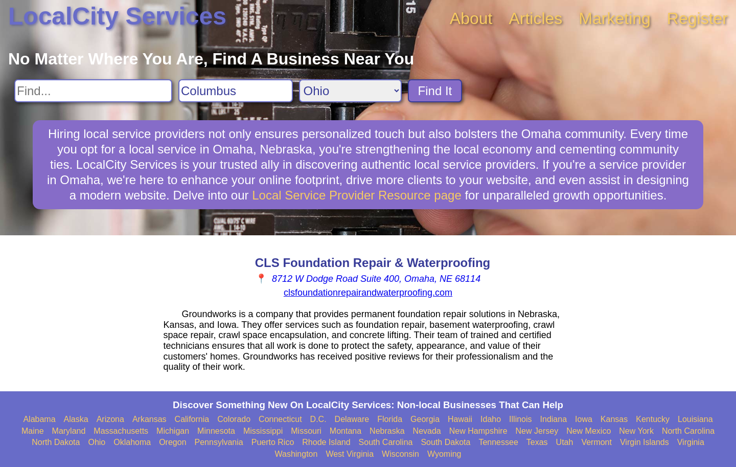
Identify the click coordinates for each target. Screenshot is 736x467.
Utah (564, 442)
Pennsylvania (219, 442)
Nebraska (387, 431)
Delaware (352, 419)
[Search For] (93, 90)
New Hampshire (478, 431)
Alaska (76, 419)
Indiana (553, 419)
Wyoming (444, 454)
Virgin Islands (644, 442)
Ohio (96, 442)
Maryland (69, 431)
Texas (537, 442)
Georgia (425, 419)
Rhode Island (326, 442)
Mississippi (263, 431)
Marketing (615, 18)
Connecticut (280, 419)
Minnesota (216, 431)
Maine (32, 431)
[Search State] (350, 90)
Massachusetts (121, 431)
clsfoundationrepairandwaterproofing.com (368, 292)
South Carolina (386, 442)
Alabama (39, 419)
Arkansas (149, 419)
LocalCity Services (117, 16)
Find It (435, 91)
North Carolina (688, 431)
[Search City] (235, 90)
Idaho (490, 419)
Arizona (110, 419)
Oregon (172, 442)
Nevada (427, 431)
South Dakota (445, 442)
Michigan (172, 431)
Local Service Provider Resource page (357, 195)
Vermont (596, 442)
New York (636, 431)
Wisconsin (400, 454)
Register (697, 18)
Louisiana (695, 419)
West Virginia (350, 454)
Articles (535, 18)
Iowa (583, 419)
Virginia (690, 442)
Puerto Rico (272, 442)
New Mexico (588, 431)
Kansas (614, 419)
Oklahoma (132, 442)
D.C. (318, 419)
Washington (295, 454)
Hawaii (460, 419)
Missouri (306, 431)
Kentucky (653, 419)
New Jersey (537, 431)
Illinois (520, 419)
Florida (389, 419)
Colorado (233, 419)
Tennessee (498, 442)
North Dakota (56, 442)
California (192, 419)
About (471, 18)
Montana (345, 431)
